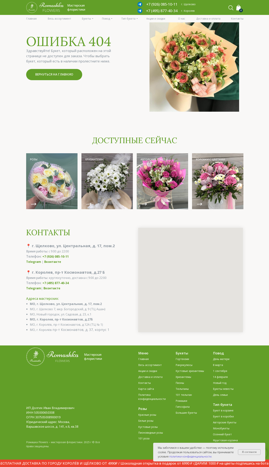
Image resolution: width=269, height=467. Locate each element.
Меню (143, 353)
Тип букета (222, 404)
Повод (218, 353)
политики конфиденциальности (190, 456)
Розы (142, 408)
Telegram (33, 262)
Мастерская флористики (93, 357)
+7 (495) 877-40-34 (161, 10)
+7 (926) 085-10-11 (55, 256)
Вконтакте (52, 262)
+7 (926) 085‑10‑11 (161, 4)
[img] (52, 181)
